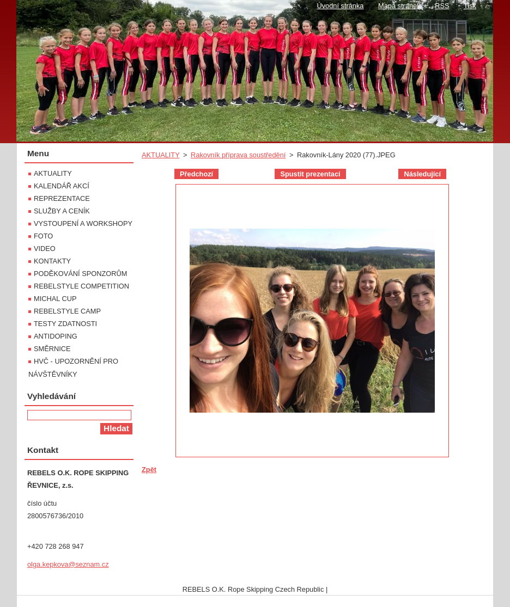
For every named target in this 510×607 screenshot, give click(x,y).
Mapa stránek (399, 6)
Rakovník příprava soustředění (238, 155)
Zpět (149, 469)
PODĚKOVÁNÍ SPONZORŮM (80, 273)
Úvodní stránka (340, 6)
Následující (422, 174)
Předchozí (196, 174)
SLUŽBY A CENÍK (62, 211)
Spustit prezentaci (310, 174)
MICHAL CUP (55, 299)
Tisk (470, 6)
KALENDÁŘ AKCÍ (61, 186)
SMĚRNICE (52, 349)
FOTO (43, 236)
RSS (442, 6)
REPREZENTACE (62, 198)
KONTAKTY (52, 261)
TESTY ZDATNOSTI (65, 324)
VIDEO (45, 248)
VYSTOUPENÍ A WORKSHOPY (83, 223)
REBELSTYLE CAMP (67, 311)
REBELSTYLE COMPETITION (81, 286)
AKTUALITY (160, 155)
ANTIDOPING (55, 336)
